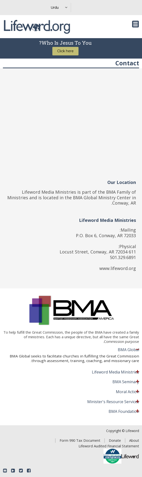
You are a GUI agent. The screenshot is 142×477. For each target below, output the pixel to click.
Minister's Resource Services (113, 402)
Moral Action (127, 392)
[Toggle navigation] (135, 24)
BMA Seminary (125, 382)
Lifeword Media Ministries (115, 372)
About (134, 440)
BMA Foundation (124, 411)
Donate (115, 440)
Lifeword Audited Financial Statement (109, 445)
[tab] (71, 350)
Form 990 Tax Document (80, 440)
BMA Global (128, 350)
